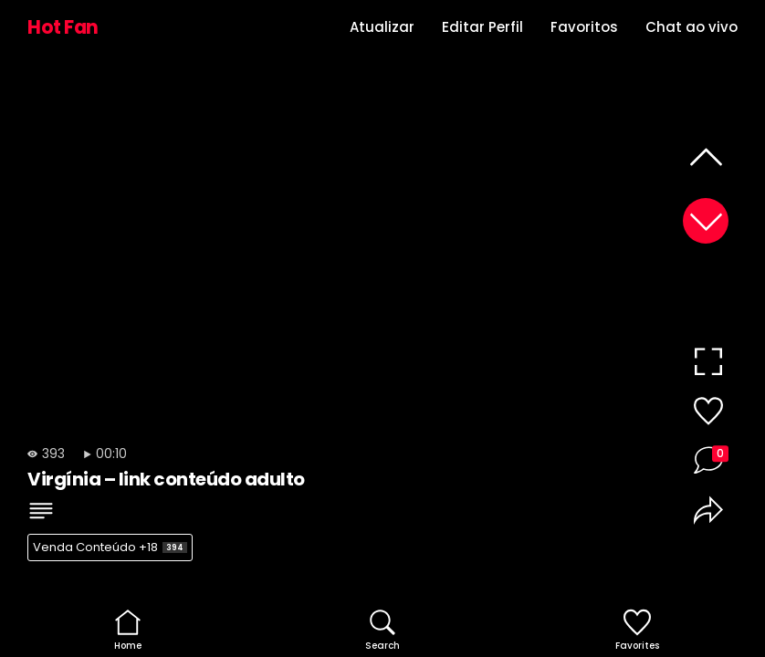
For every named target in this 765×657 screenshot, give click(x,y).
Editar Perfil (482, 26)
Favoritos (584, 26)
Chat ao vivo (691, 26)
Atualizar (382, 26)
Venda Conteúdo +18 (110, 547)
